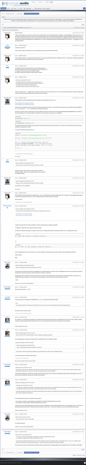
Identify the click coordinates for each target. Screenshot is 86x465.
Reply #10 (17, 262)
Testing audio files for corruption (31, 13)
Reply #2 (16, 55)
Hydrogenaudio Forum (10, 13)
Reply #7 (16, 178)
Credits (10, 462)
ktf (7, 329)
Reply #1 (16, 45)
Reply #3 (16, 65)
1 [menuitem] (2, 24)
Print (83, 24)
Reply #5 (16, 97)
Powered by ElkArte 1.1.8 (4, 462)
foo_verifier (28, 289)
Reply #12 (17, 297)
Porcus (7, 317)
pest (7, 65)
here (74, 20)
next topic (82, 27)
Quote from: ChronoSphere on (25, 382)
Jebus (7, 45)
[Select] (19, 116)
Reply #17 (17, 414)
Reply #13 (17, 317)
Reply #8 (16, 192)
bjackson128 (7, 32)
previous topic (77, 27)
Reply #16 (17, 379)
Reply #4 (16, 77)
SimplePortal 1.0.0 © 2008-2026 (16, 462)
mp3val (22, 185)
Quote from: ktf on (23, 417)
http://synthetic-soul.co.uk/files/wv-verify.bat (24, 103)
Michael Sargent (7, 205)
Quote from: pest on (23, 80)
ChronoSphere (7, 287)
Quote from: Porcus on (24, 367)
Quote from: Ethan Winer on (24, 342)
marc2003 (7, 297)
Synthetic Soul (7, 97)
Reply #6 (16, 160)
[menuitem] (82, 24)
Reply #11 (17, 287)
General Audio (20, 13)
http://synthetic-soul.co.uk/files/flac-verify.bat (24, 104)
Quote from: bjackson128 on (25, 163)
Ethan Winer (7, 262)
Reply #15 (17, 364)
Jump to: (74, 455)
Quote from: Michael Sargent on (25, 333)
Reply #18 (17, 431)
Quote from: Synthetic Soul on (25, 209)
